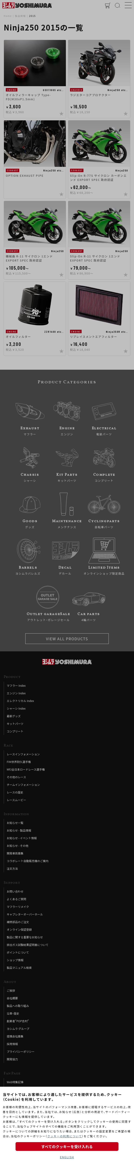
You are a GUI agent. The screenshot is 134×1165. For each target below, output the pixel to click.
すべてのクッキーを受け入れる (67, 1146)
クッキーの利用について (64, 1136)
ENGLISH (67, 1157)
